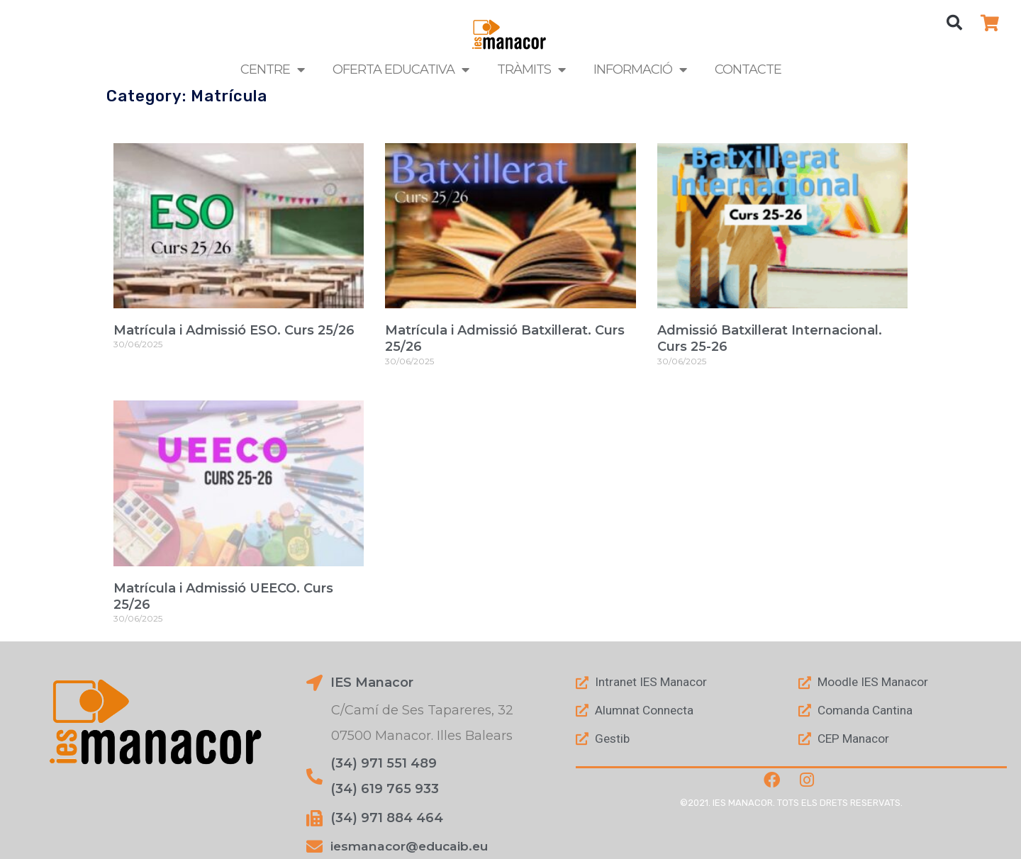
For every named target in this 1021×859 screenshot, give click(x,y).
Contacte (748, 69)
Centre (272, 69)
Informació (639, 69)
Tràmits (531, 69)
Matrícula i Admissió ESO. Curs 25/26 (234, 330)
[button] (954, 23)
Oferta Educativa (401, 69)
